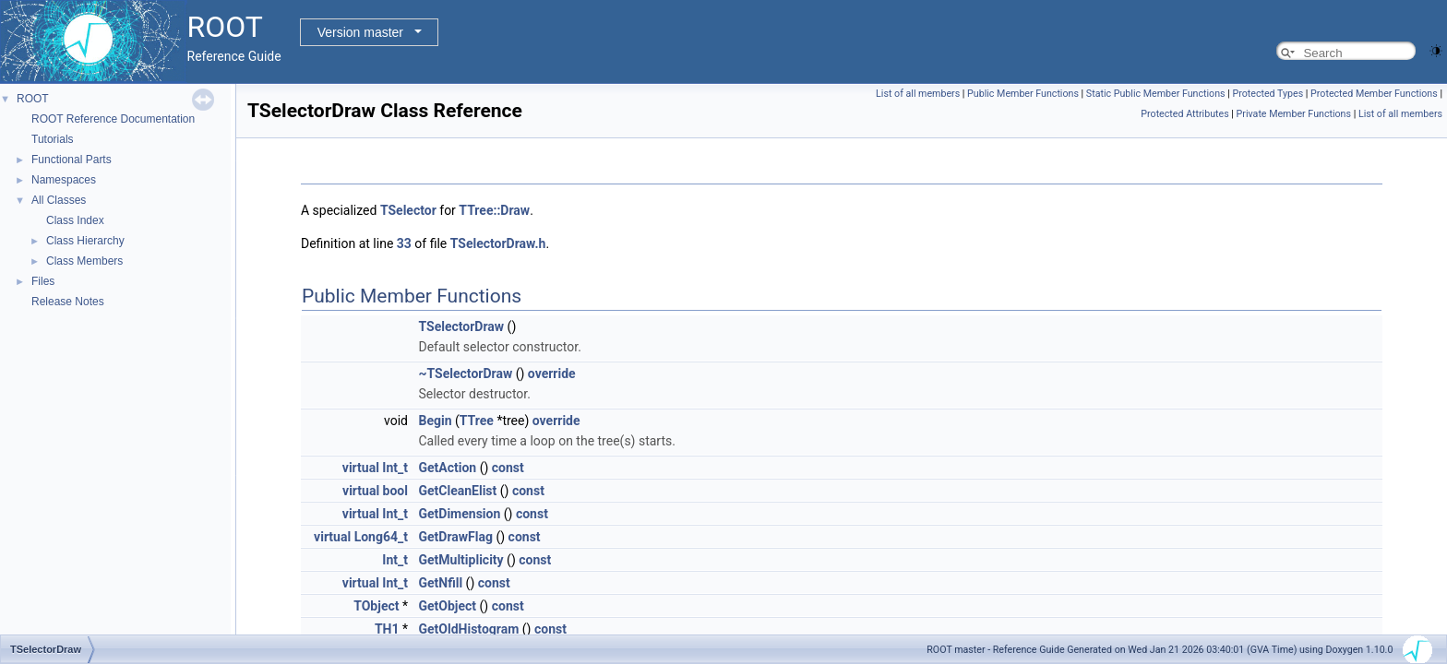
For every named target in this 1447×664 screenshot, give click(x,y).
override (552, 373)
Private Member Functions (1294, 114)
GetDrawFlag (455, 536)
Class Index (75, 220)
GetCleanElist (457, 490)
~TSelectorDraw (465, 373)
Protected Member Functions (1374, 94)
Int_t (395, 467)
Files (42, 281)
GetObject (447, 606)
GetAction (447, 467)
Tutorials (52, 139)
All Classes (58, 200)
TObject (376, 606)
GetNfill (440, 582)
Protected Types (1267, 94)
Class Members (84, 261)
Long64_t (381, 536)
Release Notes (67, 301)
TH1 (387, 629)
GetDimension (459, 513)
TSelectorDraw (461, 326)
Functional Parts (71, 159)
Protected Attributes (1184, 114)
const (508, 467)
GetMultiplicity (460, 559)
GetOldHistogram (468, 629)
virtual (360, 467)
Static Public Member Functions (1156, 94)
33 (404, 243)
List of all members (918, 94)
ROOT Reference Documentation (113, 119)
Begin (434, 420)
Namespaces (63, 179)
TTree (477, 420)
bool (395, 490)
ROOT (33, 98)
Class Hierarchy (85, 240)
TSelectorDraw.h (498, 243)
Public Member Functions (1023, 94)
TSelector (408, 210)
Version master (360, 32)
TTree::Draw (494, 210)
